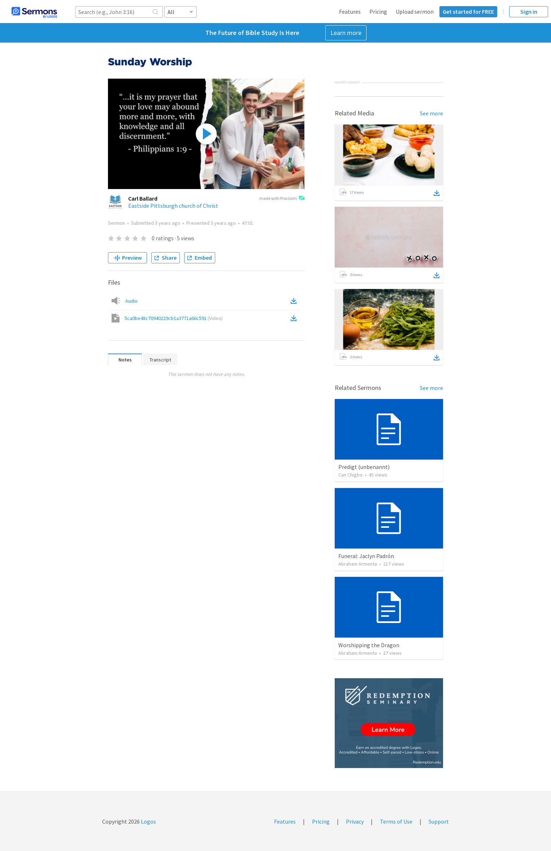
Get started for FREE (468, 11)
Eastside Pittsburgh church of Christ (173, 205)
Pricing (378, 11)
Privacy (355, 821)
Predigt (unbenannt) (364, 466)
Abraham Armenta (357, 564)
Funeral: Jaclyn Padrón (366, 556)
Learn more (345, 32)
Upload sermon (415, 11)
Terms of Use (396, 821)
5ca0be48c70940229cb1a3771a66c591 (174, 318)
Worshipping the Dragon (368, 645)
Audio (131, 301)
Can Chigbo (350, 474)
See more (431, 113)
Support (439, 821)
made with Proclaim (281, 199)
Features (350, 11)
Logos (148, 821)
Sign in (528, 11)
